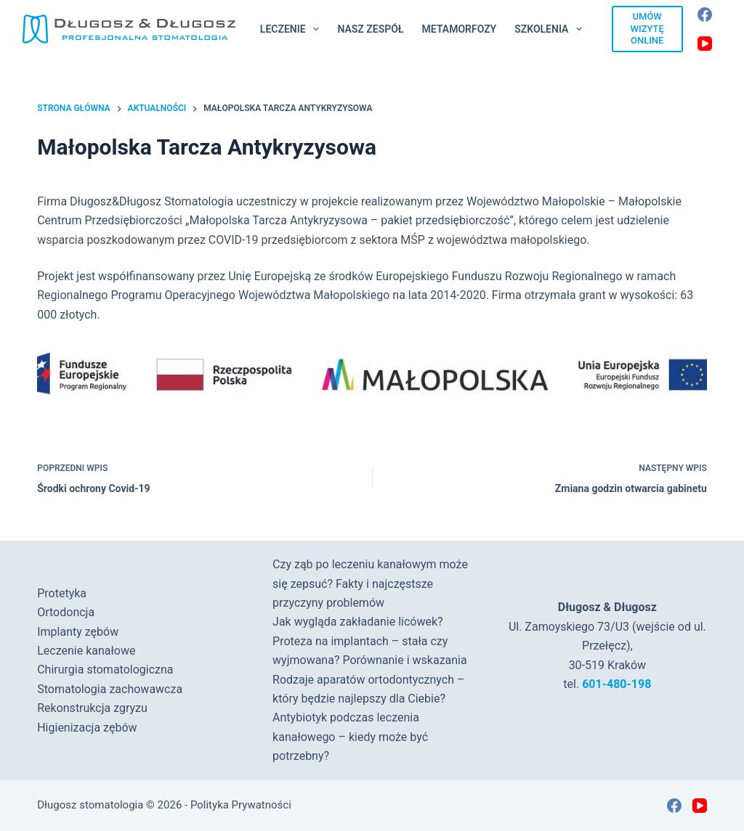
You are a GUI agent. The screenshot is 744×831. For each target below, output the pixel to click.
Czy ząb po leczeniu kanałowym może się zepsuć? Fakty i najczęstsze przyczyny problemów (370, 583)
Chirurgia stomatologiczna (105, 669)
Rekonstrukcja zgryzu (92, 708)
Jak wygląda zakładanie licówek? (357, 622)
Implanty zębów (77, 632)
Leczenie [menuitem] (293, 29)
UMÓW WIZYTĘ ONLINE (647, 28)
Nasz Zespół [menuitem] (370, 29)
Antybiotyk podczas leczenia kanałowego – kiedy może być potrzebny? (350, 737)
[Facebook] (705, 14)
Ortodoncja (65, 612)
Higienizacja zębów (87, 727)
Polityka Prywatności (240, 804)
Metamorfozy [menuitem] (459, 29)
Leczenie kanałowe (86, 651)
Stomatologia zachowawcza (109, 689)
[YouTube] (705, 43)
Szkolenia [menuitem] (551, 29)
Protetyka (61, 593)
